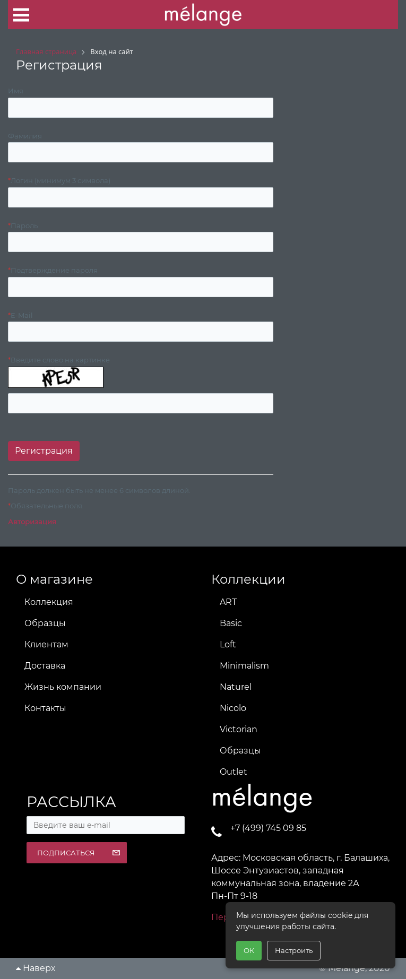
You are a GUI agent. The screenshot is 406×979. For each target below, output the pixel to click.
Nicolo (233, 708)
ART (228, 602)
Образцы (45, 623)
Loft (228, 644)
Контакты (45, 708)
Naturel (236, 687)
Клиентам (46, 644)
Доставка (44, 666)
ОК (249, 950)
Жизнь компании (62, 687)
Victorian (238, 729)
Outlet (233, 772)
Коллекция (48, 602)
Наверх (35, 968)
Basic (231, 623)
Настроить (294, 950)
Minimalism (244, 666)
